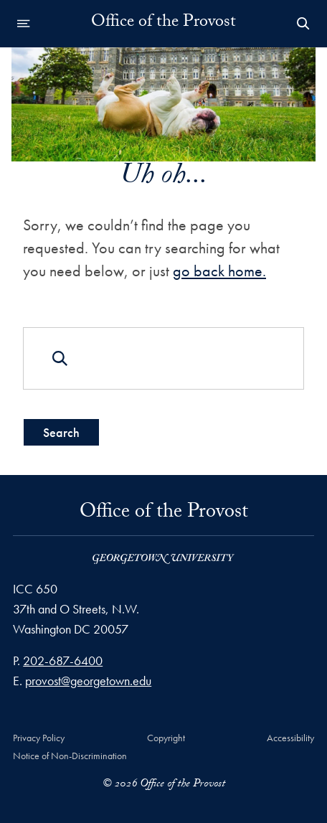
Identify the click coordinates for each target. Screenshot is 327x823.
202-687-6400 (63, 660)
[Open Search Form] (303, 23)
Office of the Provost (163, 23)
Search (61, 431)
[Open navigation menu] (23, 23)
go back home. (219, 270)
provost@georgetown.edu (88, 680)
